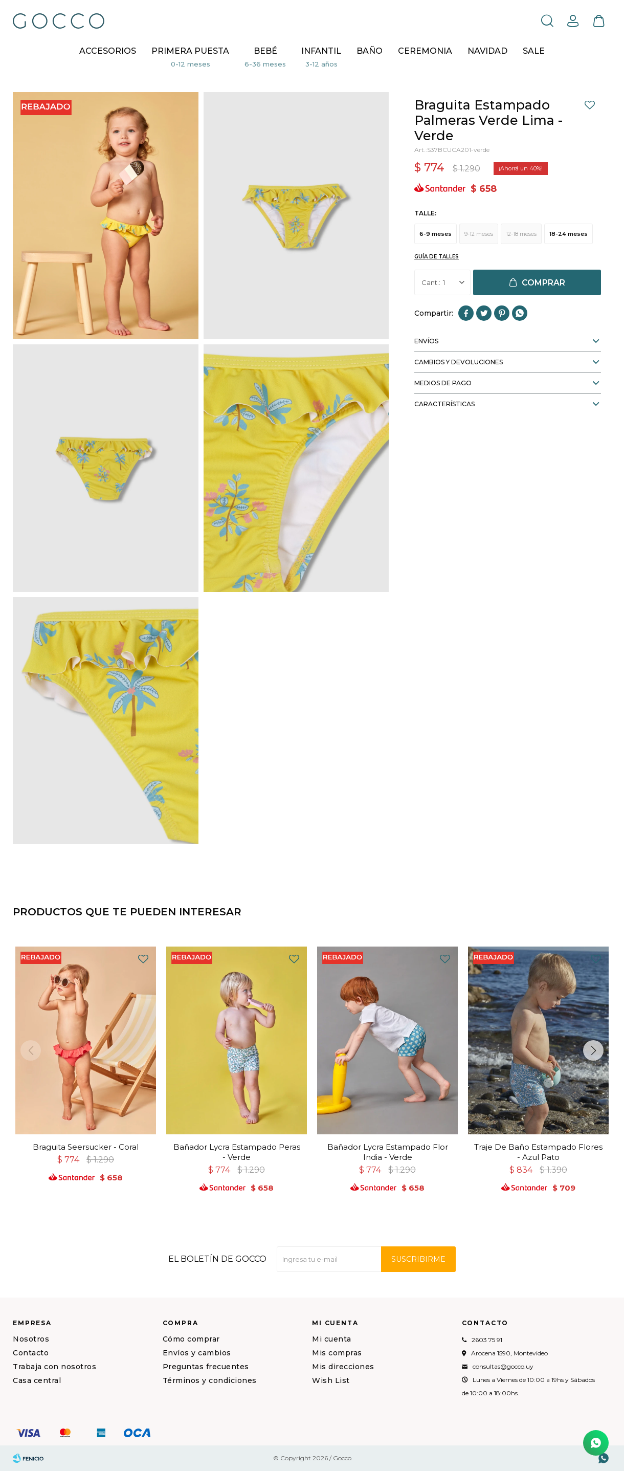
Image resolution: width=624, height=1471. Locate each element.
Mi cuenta (331, 1339)
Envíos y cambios (197, 1352)
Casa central (37, 1380)
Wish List (331, 1380)
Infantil (321, 51)
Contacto (31, 1352)
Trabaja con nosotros (54, 1366)
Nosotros (31, 1339)
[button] (593, 1050)
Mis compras (337, 1352)
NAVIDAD (487, 51)
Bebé (265, 51)
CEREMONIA (425, 51)
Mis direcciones (343, 1366)
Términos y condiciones (210, 1380)
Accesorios (107, 51)
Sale (534, 51)
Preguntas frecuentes (206, 1366)
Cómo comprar (191, 1339)
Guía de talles (436, 256)
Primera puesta (190, 51)
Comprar (543, 283)
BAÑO (369, 51)
